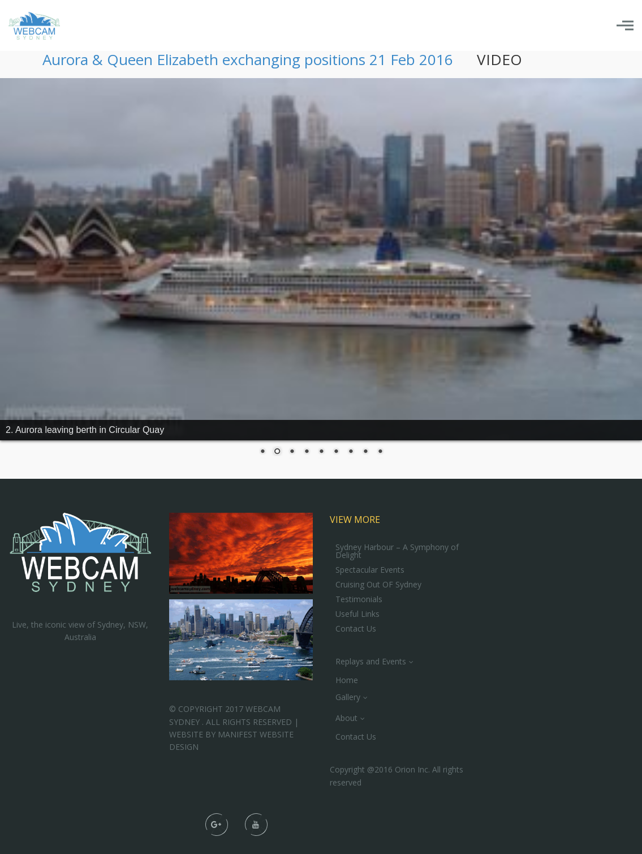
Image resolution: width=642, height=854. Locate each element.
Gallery (347, 697)
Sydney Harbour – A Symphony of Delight (397, 551)
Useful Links (357, 614)
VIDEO (499, 59)
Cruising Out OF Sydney (378, 585)
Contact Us (355, 629)
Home (346, 680)
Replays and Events (370, 661)
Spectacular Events (369, 570)
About (346, 718)
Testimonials (358, 599)
